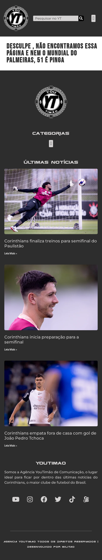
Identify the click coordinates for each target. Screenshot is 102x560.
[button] (93, 18)
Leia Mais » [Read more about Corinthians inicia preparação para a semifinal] (10, 349)
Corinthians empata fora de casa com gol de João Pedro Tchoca (50, 435)
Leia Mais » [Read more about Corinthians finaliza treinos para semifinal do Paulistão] (10, 253)
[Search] (81, 18)
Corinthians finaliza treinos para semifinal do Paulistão (50, 243)
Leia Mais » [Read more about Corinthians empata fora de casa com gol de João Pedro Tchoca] (10, 445)
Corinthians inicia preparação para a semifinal (41, 339)
